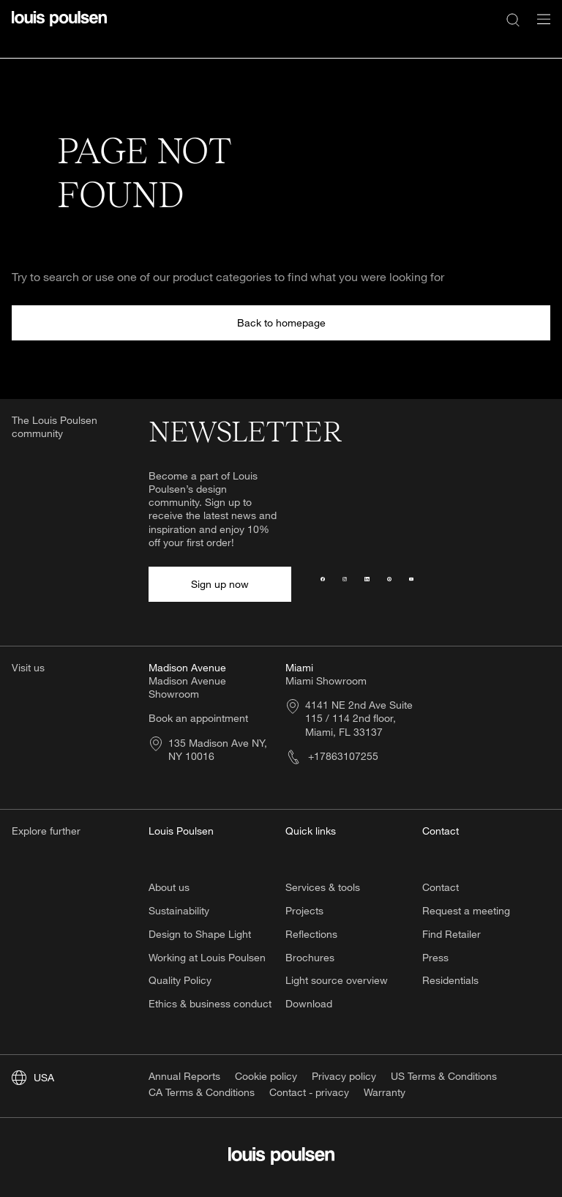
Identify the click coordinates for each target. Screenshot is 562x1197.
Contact (440, 887)
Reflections (311, 934)
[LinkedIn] (366, 584)
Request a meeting (466, 910)
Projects (304, 910)
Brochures (309, 957)
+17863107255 (331, 756)
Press (435, 957)
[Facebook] (323, 584)
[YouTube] (411, 584)
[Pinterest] (389, 584)
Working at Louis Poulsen (207, 957)
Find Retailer (451, 934)
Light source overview (336, 980)
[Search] (513, 19)
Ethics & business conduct (210, 1003)
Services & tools (322, 887)
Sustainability (179, 910)
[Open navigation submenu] (539, 27)
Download (308, 1003)
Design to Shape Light (200, 934)
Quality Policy (180, 980)
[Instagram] (344, 584)
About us (169, 887)
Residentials (450, 980)
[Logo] (59, 27)
